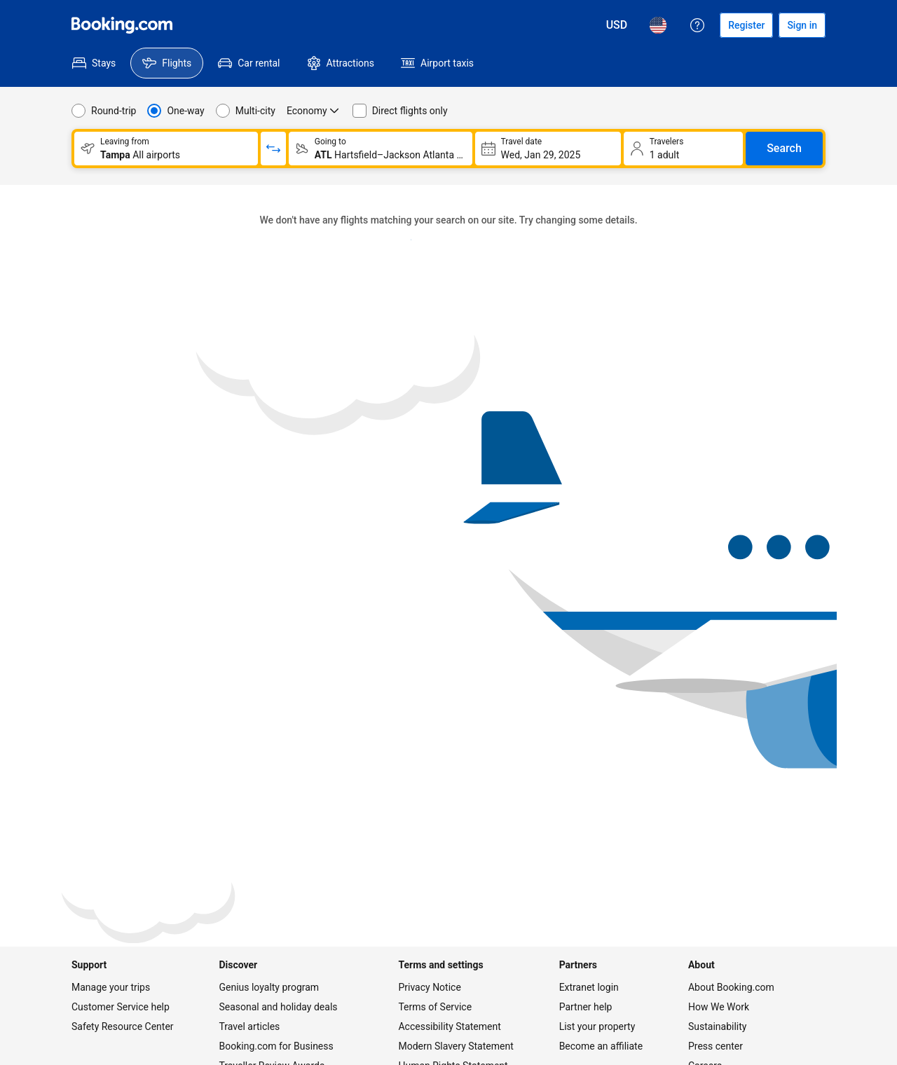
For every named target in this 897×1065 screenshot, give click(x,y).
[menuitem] (94, 63)
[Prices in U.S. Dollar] (617, 25)
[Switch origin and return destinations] (273, 148)
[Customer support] (697, 25)
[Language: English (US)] (658, 25)
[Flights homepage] (121, 25)
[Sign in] (802, 25)
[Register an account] (746, 25)
